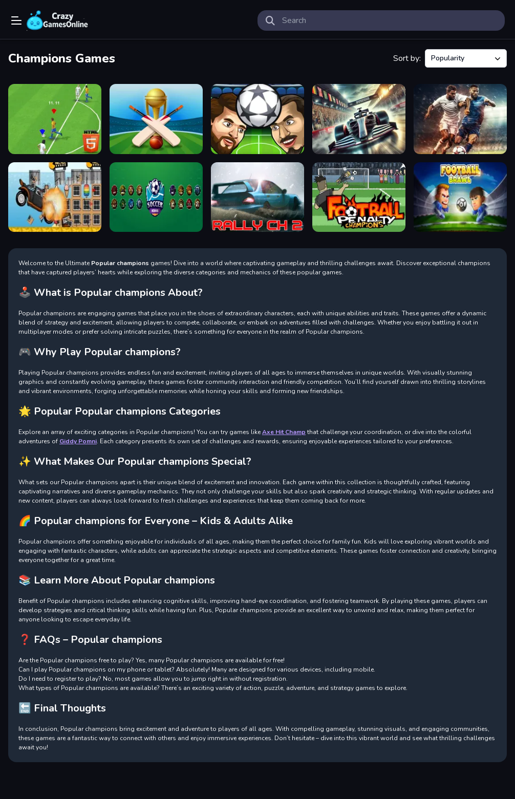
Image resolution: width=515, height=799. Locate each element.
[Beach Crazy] (54, 197)
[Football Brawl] (460, 197)
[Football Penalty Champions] (358, 197)
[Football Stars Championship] (460, 119)
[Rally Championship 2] (257, 197)
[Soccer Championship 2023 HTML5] (54, 119)
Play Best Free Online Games (57, 20)
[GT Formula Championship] (358, 119)
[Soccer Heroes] (156, 197)
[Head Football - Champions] (257, 119)
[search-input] (389, 20)
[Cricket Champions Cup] (156, 119)
